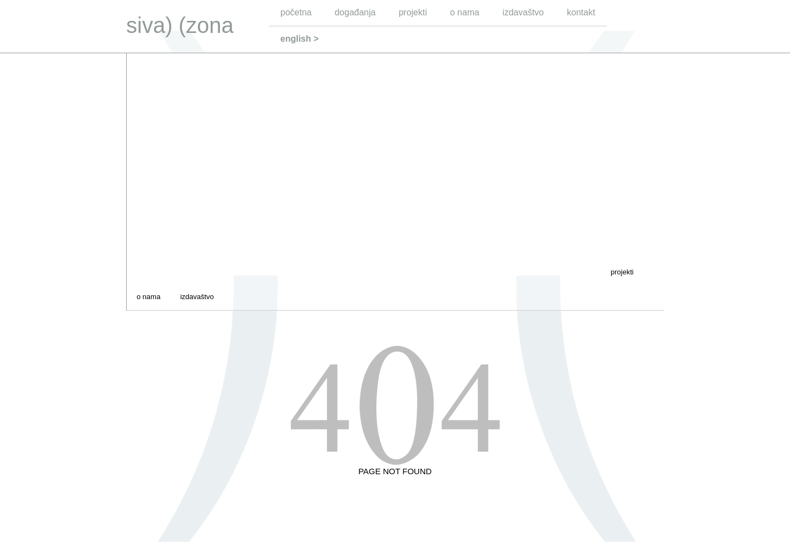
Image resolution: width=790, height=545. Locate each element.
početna (296, 12)
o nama (464, 12)
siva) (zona (180, 25)
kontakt (581, 12)
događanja (355, 12)
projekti (413, 12)
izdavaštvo (523, 12)
